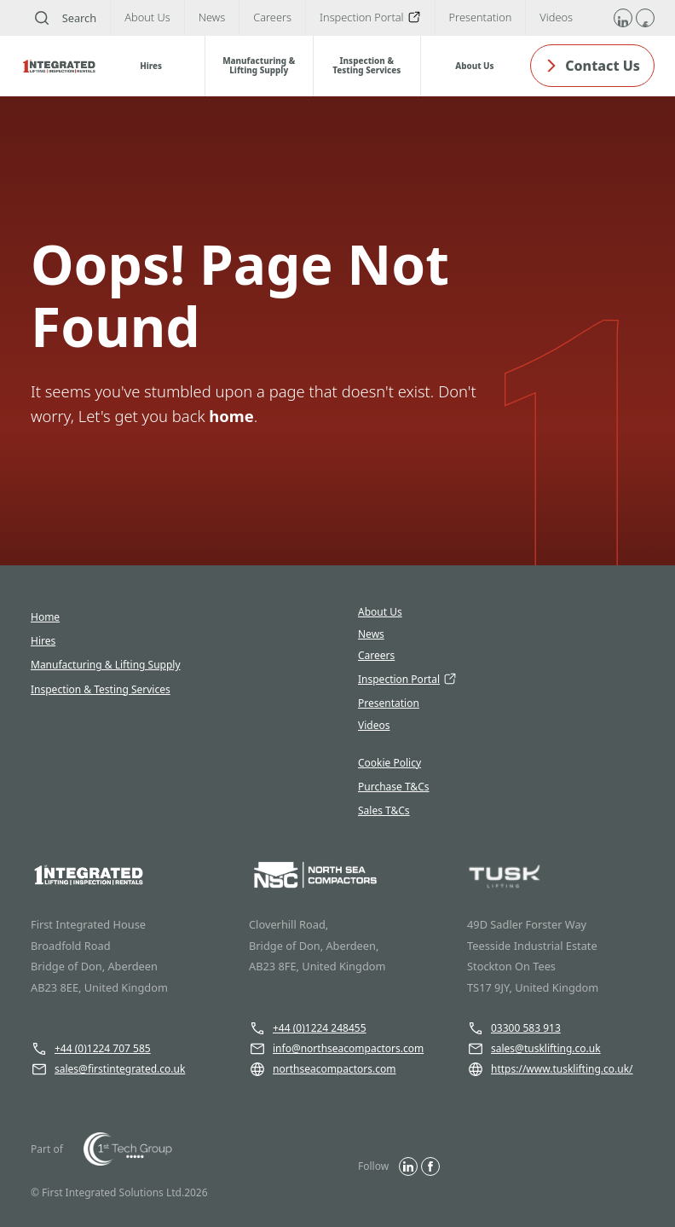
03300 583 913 (514, 1028)
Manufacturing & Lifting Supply (106, 664)
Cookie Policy (389, 762)
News (371, 634)
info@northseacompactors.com (336, 1048)
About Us (380, 612)
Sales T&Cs (384, 810)
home (231, 415)
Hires (43, 641)
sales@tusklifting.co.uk (534, 1048)
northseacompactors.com (322, 1069)
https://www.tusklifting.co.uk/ (550, 1069)
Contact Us (592, 65)
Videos (373, 726)
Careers (376, 656)
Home (45, 617)
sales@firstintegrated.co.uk (108, 1069)
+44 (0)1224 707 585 (91, 1048)
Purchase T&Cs (394, 786)
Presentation (388, 703)
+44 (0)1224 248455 (307, 1028)
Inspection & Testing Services (100, 689)
